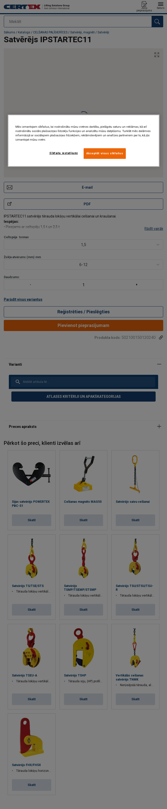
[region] (83, 141)
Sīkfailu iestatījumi (63, 153)
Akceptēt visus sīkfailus (104, 153)
